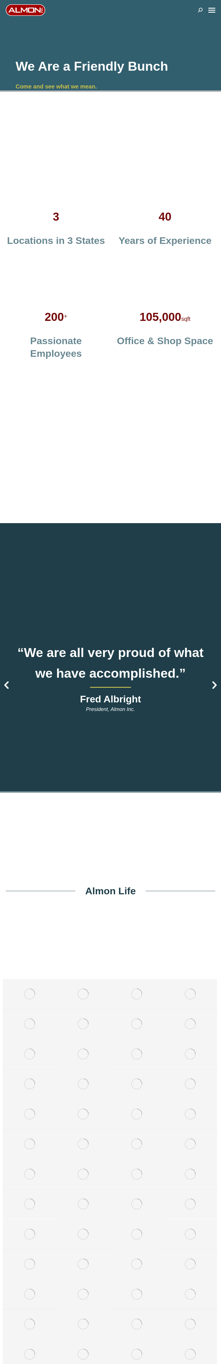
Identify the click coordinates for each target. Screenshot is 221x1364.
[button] (6, 685)
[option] (110, 678)
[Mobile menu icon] (211, 10)
